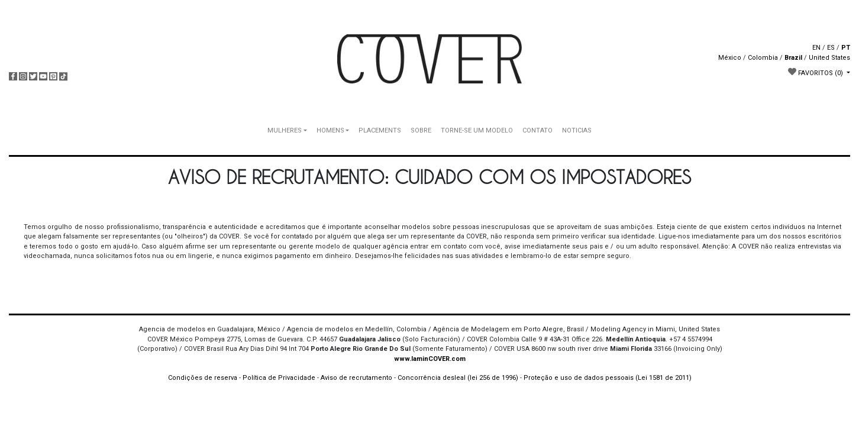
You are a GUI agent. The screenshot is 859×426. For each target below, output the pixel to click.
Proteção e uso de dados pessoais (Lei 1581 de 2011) (608, 378)
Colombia (763, 58)
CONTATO (537, 130)
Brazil (793, 58)
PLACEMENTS (380, 130)
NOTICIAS (577, 130)
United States (829, 58)
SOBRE (421, 130)
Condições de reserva (202, 378)
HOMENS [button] (330, 130)
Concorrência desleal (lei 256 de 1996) (458, 378)
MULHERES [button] (284, 130)
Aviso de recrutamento (356, 378)
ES (831, 47)
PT (845, 47)
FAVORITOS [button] (816, 72)
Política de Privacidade (279, 378)
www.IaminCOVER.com (430, 359)
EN (816, 47)
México (729, 58)
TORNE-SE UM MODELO (477, 130)
